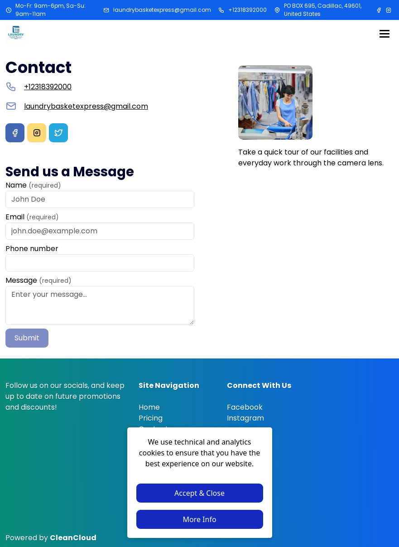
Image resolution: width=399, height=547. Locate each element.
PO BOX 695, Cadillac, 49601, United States (322, 10)
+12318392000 (247, 10)
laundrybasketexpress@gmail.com (162, 10)
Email (32, 217)
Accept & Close (199, 493)
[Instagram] (389, 10)
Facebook (245, 407)
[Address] (277, 10)
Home (149, 407)
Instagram (245, 418)
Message (38, 280)
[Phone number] (221, 10)
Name (33, 185)
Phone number (31, 248)
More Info (199, 519)
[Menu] (384, 33)
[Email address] (106, 10)
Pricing (151, 418)
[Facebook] (379, 10)
